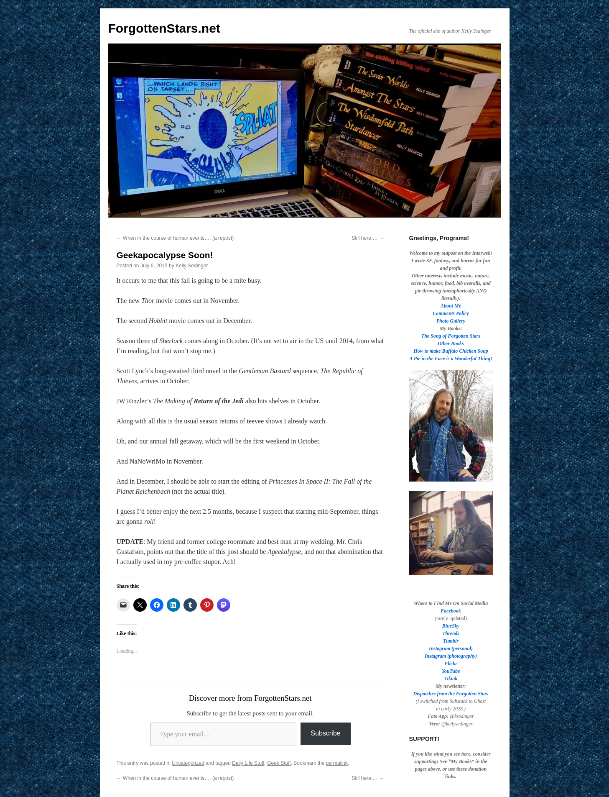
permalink (337, 763)
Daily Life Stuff (248, 763)
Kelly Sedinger (192, 266)
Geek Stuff (278, 763)
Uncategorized (188, 763)
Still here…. (368, 238)
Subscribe (325, 733)
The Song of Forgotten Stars (450, 336)
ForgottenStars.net (164, 28)
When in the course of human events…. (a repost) (175, 238)
